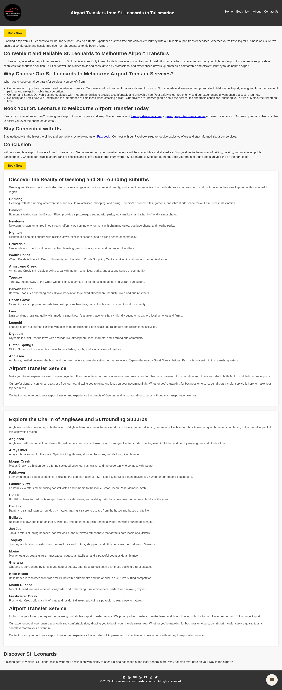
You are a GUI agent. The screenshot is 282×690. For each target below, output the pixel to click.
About (257, 11)
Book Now (242, 11)
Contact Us (271, 11)
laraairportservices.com (146, 116)
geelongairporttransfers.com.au (185, 116)
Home (229, 11)
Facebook (104, 136)
